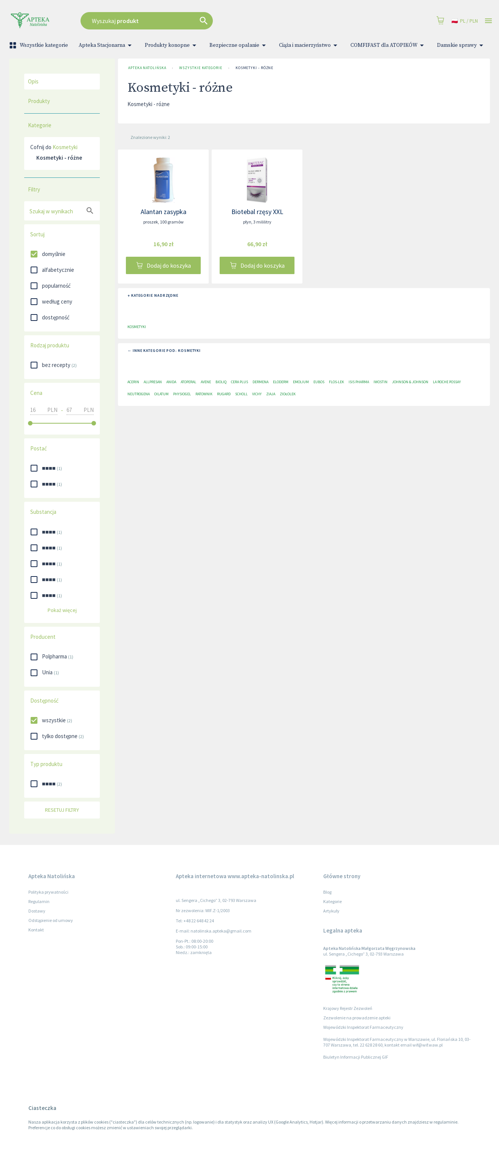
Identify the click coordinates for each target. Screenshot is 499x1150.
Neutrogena (138, 394)
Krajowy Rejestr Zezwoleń (347, 1008)
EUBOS (318, 381)
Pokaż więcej (62, 610)
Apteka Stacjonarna (106, 45)
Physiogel (182, 394)
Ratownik (203, 394)
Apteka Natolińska (147, 68)
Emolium (301, 381)
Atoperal (188, 381)
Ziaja (270, 394)
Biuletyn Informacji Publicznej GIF (355, 1057)
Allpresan (153, 381)
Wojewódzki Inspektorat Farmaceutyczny (363, 1027)
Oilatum (161, 394)
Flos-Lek (336, 381)
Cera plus (239, 381)
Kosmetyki (65, 147)
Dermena (260, 381)
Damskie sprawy (461, 45)
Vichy (257, 394)
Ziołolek (288, 394)
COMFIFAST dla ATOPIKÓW (388, 45)
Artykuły (331, 911)
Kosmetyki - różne (254, 68)
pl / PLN (464, 20)
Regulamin (39, 901)
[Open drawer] (488, 20)
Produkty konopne (171, 45)
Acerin (133, 381)
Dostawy (36, 911)
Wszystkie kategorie (39, 45)
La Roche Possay (447, 381)
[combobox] (195, 20)
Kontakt (36, 930)
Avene (206, 381)
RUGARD (224, 394)
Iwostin (380, 381)
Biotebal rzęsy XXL (257, 211)
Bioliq (220, 381)
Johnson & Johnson (410, 381)
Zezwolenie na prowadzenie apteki (357, 1018)
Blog (327, 892)
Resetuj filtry (62, 810)
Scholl (241, 394)
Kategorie (332, 901)
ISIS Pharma (359, 381)
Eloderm (280, 381)
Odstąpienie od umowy (50, 920)
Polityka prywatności (48, 892)
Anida (171, 381)
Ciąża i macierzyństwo (309, 45)
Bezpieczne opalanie (239, 45)
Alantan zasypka (163, 211)
